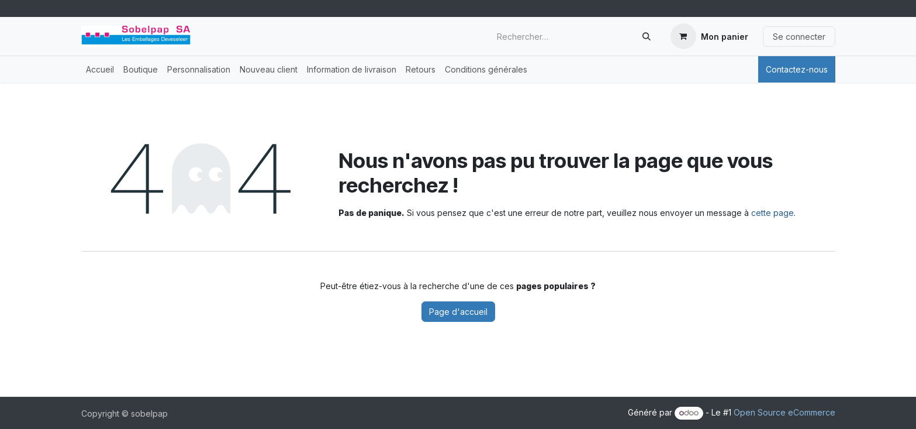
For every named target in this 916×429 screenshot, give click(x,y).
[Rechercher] (646, 36)
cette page (772, 213)
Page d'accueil (458, 312)
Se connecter (799, 37)
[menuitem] (100, 69)
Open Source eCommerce (784, 412)
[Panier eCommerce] (709, 36)
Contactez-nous (797, 69)
